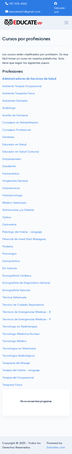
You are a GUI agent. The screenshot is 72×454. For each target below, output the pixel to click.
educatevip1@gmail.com (22, 11)
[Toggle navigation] (66, 22)
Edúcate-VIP (60, 8)
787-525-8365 (16, 3)
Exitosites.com (56, 447)
